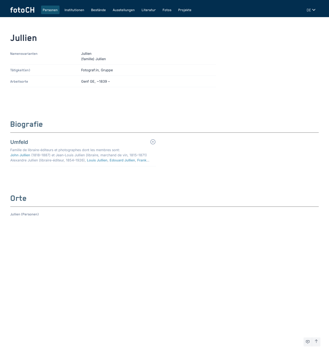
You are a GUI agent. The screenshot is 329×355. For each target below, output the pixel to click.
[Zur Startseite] (22, 10)
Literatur (149, 10)
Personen (50, 10)
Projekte (185, 10)
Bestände (98, 10)
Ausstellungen (124, 10)
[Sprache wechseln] (312, 10)
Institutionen (74, 10)
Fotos (167, 10)
